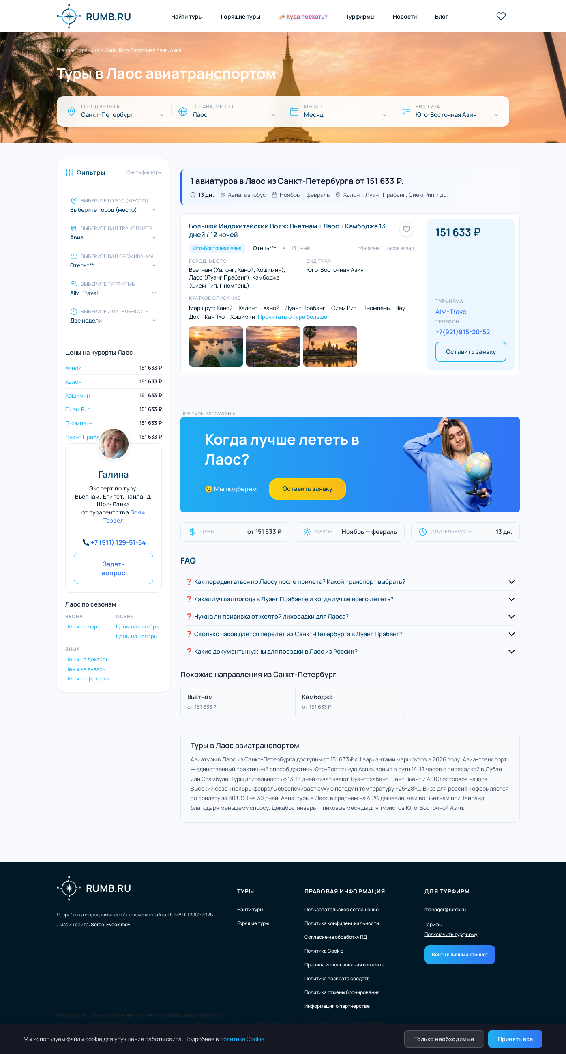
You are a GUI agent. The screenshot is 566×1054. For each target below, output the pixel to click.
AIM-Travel (451, 311)
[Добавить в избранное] (406, 229)
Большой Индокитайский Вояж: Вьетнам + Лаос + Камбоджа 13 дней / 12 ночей (287, 230)
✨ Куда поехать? (303, 16)
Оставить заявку (471, 351)
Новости (405, 16)
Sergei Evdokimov (110, 924)
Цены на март (82, 626)
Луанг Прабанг (85, 437)
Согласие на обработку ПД (335, 937)
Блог (441, 16)
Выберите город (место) (103, 209)
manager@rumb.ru (445, 909)
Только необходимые (444, 1039)
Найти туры (187, 16)
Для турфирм (447, 891)
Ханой (73, 368)
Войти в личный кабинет (460, 954)
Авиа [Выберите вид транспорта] (77, 237)
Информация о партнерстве (337, 1005)
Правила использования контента (344, 964)
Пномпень (78, 423)
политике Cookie (242, 1039)
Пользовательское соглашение (341, 909)
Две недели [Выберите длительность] (86, 320)
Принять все (515, 1039)
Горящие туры (240, 16)
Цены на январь (85, 669)
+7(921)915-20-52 (462, 331)
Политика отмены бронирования (342, 992)
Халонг (74, 381)
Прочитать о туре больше (292, 317)
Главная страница (78, 50)
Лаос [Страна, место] (200, 115)
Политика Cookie (323, 950)
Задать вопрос (113, 568)
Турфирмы (360, 16)
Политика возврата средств (337, 978)
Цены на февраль (87, 678)
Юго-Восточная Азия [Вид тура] (446, 115)
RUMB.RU (94, 16)
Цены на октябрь (137, 626)
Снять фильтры (144, 172)
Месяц (313, 115)
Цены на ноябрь (136, 636)
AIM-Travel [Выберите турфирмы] (84, 293)
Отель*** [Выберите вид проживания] (82, 265)
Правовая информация (344, 891)
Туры (245, 891)
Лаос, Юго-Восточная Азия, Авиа (143, 50)
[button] (350, 582)
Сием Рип (78, 409)
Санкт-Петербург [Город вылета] (107, 115)
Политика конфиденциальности (341, 923)
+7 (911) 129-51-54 (118, 542)
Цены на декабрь (87, 659)
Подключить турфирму (450, 934)
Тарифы (433, 924)
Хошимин (77, 395)
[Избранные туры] (501, 16)
